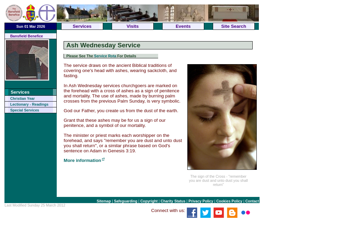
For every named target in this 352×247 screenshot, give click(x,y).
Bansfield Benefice (26, 36)
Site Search (233, 26)
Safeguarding (125, 201)
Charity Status (173, 201)
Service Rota (105, 56)
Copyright (148, 201)
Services (82, 26)
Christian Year (22, 98)
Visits (132, 26)
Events (183, 26)
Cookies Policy (229, 201)
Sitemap (104, 201)
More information (82, 160)
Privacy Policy (200, 201)
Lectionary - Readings (29, 104)
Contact (252, 201)
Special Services (24, 110)
